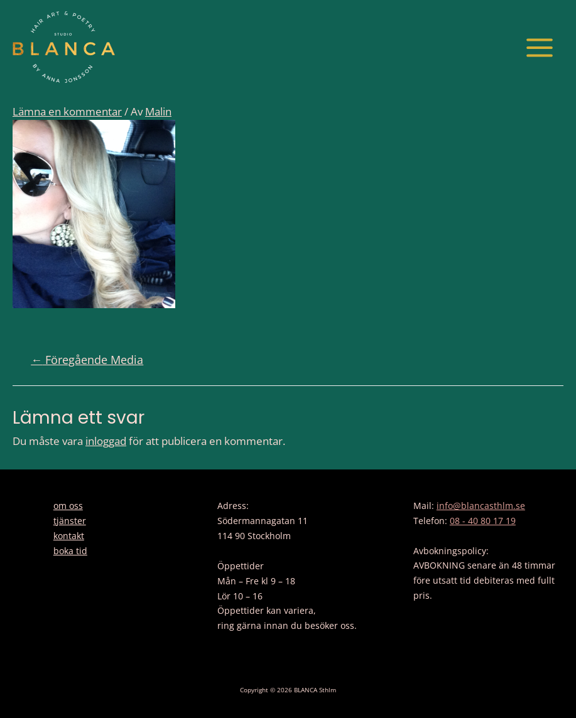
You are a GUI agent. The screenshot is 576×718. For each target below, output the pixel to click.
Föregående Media (87, 359)
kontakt (68, 536)
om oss (68, 506)
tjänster (69, 521)
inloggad (105, 441)
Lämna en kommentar (67, 111)
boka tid (70, 551)
